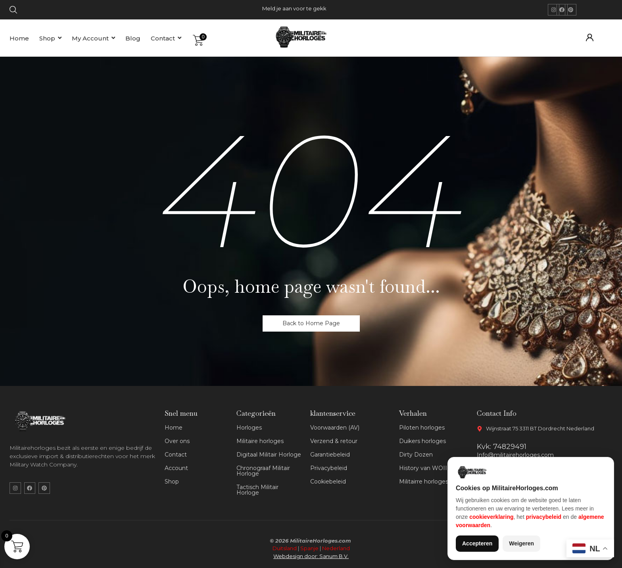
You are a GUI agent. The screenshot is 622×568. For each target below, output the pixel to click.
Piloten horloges (422, 427)
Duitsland (285, 548)
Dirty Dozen (416, 454)
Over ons (177, 441)
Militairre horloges (423, 481)
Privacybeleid (328, 468)
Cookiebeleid (328, 481)
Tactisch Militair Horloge (257, 490)
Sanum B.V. (334, 556)
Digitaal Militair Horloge (268, 454)
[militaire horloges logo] (305, 37)
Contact (176, 454)
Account (176, 468)
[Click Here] (13, 11)
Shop (172, 481)
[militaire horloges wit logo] (42, 421)
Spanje (309, 548)
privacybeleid (544, 517)
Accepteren (477, 543)
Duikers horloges (422, 441)
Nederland (336, 548)
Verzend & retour (333, 441)
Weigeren (521, 543)
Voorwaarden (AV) (334, 427)
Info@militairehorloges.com (515, 455)
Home (173, 427)
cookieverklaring (491, 517)
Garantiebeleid (330, 454)
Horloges (249, 427)
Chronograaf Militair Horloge (263, 470)
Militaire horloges (260, 441)
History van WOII (423, 468)
